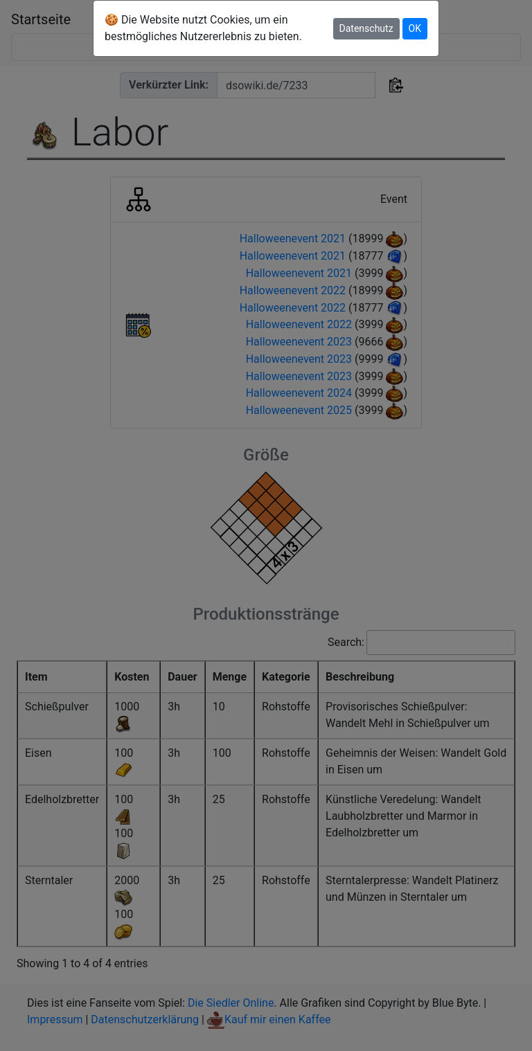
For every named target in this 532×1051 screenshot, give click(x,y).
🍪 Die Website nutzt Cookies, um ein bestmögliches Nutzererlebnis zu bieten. (203, 28)
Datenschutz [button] (366, 28)
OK (415, 28)
